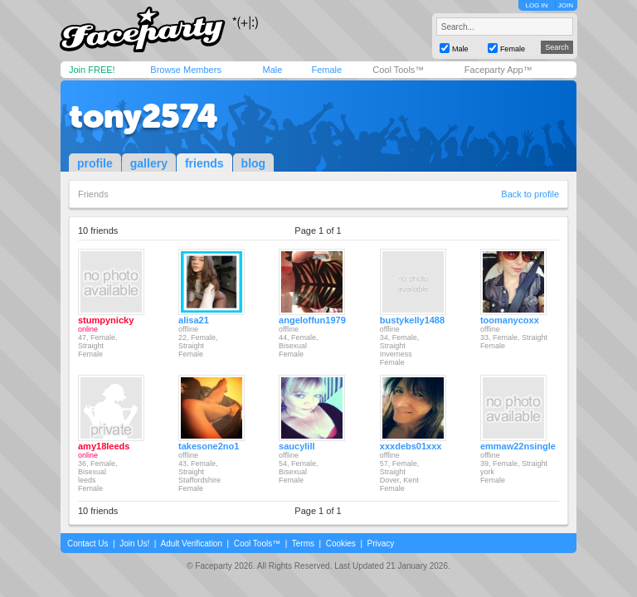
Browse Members (185, 70)
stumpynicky (106, 320)
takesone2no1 (208, 446)
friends (204, 163)
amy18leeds (103, 446)
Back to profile (530, 194)
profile (95, 163)
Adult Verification (191, 543)
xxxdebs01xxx (411, 446)
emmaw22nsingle (518, 446)
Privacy (381, 543)
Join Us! (134, 543)
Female (326, 70)
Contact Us (87, 543)
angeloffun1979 (312, 320)
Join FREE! (92, 70)
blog (253, 163)
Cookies (341, 543)
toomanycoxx (509, 320)
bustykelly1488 (412, 320)
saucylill (296, 446)
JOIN (565, 5)
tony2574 (143, 116)
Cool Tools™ (398, 70)
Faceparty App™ (498, 70)
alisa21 (193, 320)
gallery (149, 163)
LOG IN (536, 5)
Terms (303, 543)
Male (272, 70)
